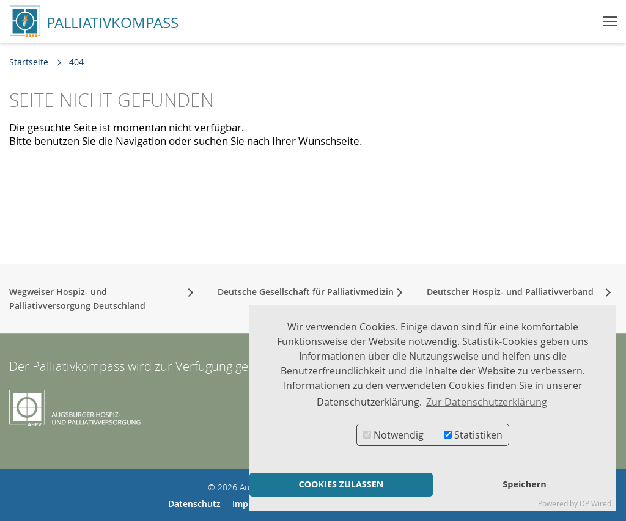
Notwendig (393, 435)
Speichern (524, 484)
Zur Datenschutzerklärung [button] (486, 402)
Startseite (28, 62)
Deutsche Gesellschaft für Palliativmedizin (306, 291)
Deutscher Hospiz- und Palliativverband (510, 291)
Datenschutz (194, 503)
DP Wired (595, 503)
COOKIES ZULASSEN (340, 484)
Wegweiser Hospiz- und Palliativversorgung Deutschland (77, 298)
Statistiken (473, 435)
